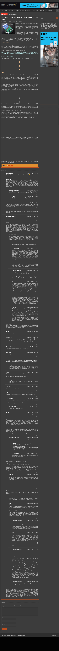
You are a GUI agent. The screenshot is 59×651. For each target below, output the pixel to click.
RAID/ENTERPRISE (34, 10)
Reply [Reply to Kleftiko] (36, 494)
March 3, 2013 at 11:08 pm (33, 196)
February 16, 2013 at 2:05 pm (32, 222)
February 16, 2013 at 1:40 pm (32, 210)
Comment (4, 606)
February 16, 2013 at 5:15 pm (32, 331)
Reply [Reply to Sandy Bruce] (36, 344)
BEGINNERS (7, 10)
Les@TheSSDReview (14, 190)
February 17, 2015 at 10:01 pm (32, 520)
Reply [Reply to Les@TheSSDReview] (36, 240)
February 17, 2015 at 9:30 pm (32, 503)
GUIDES (21, 10)
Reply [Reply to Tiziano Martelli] (36, 597)
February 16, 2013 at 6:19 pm (32, 248)
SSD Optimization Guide (12, 14)
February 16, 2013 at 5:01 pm (32, 324)
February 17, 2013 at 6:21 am (32, 270)
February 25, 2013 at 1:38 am (32, 460)
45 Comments (19, 21)
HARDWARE (27, 10)
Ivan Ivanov (8, 352)
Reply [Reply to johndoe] (36, 435)
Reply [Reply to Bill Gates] (36, 232)
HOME (2, 10)
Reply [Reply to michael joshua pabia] (36, 220)
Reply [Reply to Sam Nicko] (36, 390)
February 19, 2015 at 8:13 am (32, 581)
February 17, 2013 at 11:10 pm (32, 386)
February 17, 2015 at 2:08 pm (32, 496)
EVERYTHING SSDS (14, 10)
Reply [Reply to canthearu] (36, 472)
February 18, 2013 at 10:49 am (32, 398)
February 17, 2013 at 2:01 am (32, 352)
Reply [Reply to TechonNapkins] (36, 404)
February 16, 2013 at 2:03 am (32, 190)
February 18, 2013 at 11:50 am (32, 406)
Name (3, 617)
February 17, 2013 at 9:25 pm (32, 281)
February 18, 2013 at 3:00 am (32, 307)
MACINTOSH (42, 10)
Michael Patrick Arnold (11, 346)
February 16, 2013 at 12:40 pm (32, 202)
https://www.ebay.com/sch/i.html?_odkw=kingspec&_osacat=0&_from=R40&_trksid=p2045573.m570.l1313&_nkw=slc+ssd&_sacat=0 (32, 447)
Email (3, 620)
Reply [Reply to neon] (36, 416)
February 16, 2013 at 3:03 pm (32, 234)
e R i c (7, 392)
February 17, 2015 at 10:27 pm (32, 549)
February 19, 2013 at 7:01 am (32, 443)
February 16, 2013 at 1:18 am (32, 179)
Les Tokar (4, 21)
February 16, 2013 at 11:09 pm (32, 346)
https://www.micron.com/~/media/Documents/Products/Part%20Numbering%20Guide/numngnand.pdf (27, 463)
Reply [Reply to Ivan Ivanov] (36, 356)
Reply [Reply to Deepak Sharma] (36, 176)
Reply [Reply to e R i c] (36, 396)
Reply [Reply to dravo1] (36, 207)
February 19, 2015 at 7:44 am (32, 556)
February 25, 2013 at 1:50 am (32, 474)
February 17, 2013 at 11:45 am (32, 372)
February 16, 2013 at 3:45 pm (32, 242)
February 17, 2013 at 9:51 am (32, 358)
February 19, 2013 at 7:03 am (32, 453)
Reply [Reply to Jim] (36, 518)
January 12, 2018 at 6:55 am (33, 587)
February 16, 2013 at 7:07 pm (32, 337)
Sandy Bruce (9, 337)
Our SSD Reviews (49, 10)
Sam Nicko (8, 386)
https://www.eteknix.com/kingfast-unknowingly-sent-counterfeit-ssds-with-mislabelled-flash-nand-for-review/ (22, 361)
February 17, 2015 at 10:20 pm (32, 532)
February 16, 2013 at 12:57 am (32, 173)
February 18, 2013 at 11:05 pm (32, 412)
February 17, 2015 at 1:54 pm (32, 490)
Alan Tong (8, 324)
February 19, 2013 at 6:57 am (32, 437)
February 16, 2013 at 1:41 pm (32, 216)
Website (3, 624)
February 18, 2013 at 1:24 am (32, 392)
